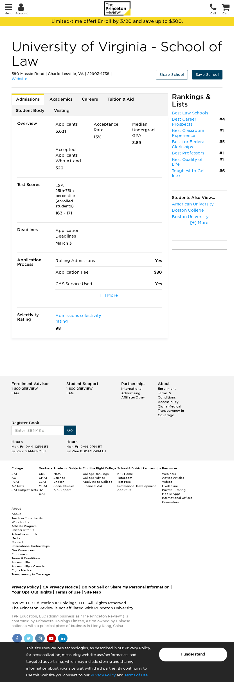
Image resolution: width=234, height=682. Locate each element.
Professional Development (136, 486)
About (16, 513)
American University (193, 204)
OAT (42, 493)
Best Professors (188, 153)
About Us (124, 489)
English (58, 481)
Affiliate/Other (133, 397)
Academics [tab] (61, 99)
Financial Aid (92, 486)
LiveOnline (170, 486)
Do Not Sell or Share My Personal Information (125, 587)
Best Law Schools (190, 113)
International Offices (177, 497)
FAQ (15, 393)
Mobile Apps (171, 493)
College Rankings (96, 473)
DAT (42, 489)
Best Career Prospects (184, 122)
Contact (17, 542)
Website (19, 79)
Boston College (188, 210)
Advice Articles (173, 477)
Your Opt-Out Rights (32, 592)
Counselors (170, 502)
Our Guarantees (23, 550)
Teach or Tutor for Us (27, 518)
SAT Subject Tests (25, 489)
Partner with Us (23, 530)
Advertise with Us (24, 534)
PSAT (15, 481)
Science (59, 477)
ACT (15, 477)
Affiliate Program (24, 526)
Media (16, 538)
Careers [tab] (90, 99)
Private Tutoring (174, 489)
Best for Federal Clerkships (189, 144)
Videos (167, 481)
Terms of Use (135, 675)
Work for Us (20, 522)
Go (70, 430)
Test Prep (124, 481)
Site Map (92, 592)
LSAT (42, 481)
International (131, 389)
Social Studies (63, 486)
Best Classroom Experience (188, 133)
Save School (207, 74)
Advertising (130, 393)
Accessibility (168, 402)
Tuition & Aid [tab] (120, 99)
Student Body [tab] (30, 110)
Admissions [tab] (28, 99)
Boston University (190, 216)
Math (57, 473)
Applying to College (97, 481)
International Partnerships (31, 546)
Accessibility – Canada (28, 566)
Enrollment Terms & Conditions (167, 393)
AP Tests (18, 486)
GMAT (43, 477)
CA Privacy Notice (60, 587)
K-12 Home (125, 473)
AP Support (62, 489)
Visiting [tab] (61, 110)
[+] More (109, 295)
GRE (42, 473)
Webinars (169, 473)
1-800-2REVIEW (25, 389)
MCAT (43, 486)
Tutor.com (124, 477)
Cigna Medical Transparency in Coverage (171, 410)
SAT (14, 473)
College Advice (94, 477)
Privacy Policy (103, 675)
